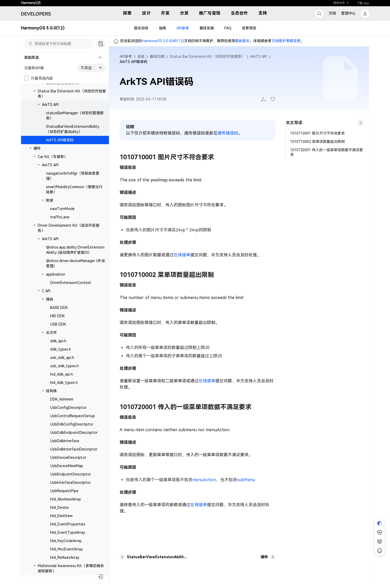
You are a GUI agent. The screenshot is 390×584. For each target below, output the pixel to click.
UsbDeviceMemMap (66, 466)
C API (46, 291)
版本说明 (141, 28)
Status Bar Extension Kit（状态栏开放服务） (207, 56)
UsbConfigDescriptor (68, 407)
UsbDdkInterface (64, 441)
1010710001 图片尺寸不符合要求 (317, 133)
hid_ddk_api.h (61, 374)
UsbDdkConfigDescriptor (71, 424)
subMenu (246, 479)
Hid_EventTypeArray (67, 532)
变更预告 (249, 28)
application (55, 274)
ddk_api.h (58, 341)
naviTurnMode (62, 209)
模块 (49, 299)
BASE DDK (59, 308)
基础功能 (157, 56)
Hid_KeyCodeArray (66, 541)
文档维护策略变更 (286, 41)
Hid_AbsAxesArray (65, 499)
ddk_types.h (60, 349)
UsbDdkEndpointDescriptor (74, 432)
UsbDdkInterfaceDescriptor (74, 449)
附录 (49, 200)
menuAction (204, 479)
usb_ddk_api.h (62, 358)
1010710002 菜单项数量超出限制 (317, 141)
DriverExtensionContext (70, 283)
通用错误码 (227, 133)
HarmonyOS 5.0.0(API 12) (163, 41)
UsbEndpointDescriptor (70, 474)
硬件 (37, 148)
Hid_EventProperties (67, 524)
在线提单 (182, 254)
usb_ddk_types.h (64, 366)
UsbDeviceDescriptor (68, 457)
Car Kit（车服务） (53, 157)
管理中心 (348, 13)
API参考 (183, 28)
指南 (162, 28)
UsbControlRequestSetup (72, 416)
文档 (332, 13)
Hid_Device (59, 507)
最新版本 (242, 41)
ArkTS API (50, 105)
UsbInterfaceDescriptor (70, 482)
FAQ (227, 28)
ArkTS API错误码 (60, 140)
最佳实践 (206, 28)
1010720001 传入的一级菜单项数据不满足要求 (326, 152)
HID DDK (57, 316)
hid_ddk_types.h (64, 382)
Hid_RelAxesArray (64, 557)
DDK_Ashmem (61, 399)
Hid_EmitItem (61, 516)
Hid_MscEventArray (66, 549)
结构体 (51, 391)
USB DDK (58, 324)
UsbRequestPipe (64, 491)
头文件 (51, 333)
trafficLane (59, 217)
